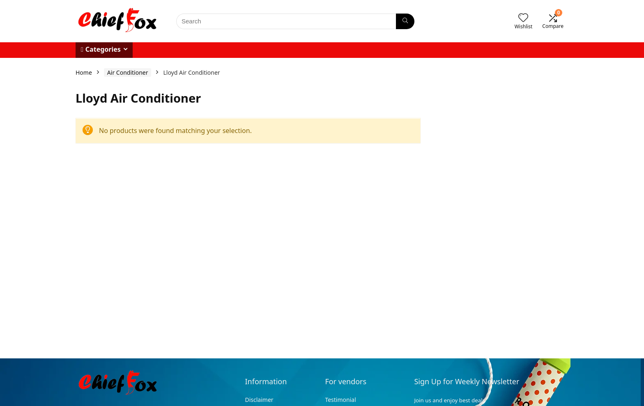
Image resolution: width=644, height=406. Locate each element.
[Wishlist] (523, 18)
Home (84, 72)
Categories (101, 49)
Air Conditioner (127, 72)
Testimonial (340, 400)
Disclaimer (260, 400)
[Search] (405, 21)
